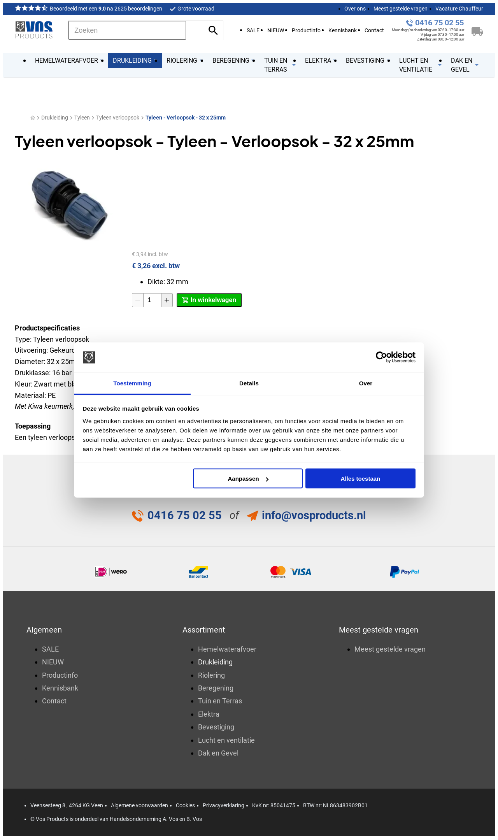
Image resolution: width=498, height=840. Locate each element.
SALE (253, 30)
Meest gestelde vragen (401, 8)
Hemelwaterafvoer (227, 649)
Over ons (355, 8)
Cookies (185, 806)
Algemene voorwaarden (139, 806)
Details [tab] (249, 383)
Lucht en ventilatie (226, 740)
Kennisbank (342, 30)
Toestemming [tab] (132, 383)
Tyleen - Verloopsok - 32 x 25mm (186, 117)
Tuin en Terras (220, 702)
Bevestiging (216, 728)
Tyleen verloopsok (117, 117)
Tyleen (82, 117)
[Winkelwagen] (477, 30)
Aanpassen (248, 478)
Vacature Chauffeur (459, 8)
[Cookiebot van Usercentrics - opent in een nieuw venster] (381, 357)
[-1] (138, 300)
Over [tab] (366, 383)
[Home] (32, 117)
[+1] (167, 300)
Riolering (211, 675)
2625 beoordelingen (138, 8)
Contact (374, 30)
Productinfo (306, 30)
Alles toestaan (361, 478)
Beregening (215, 689)
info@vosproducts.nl (314, 515)
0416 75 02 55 (439, 22)
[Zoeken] (127, 30)
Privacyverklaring (223, 806)
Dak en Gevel (218, 754)
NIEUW (275, 30)
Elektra (208, 714)
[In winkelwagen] (209, 300)
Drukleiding (54, 117)
